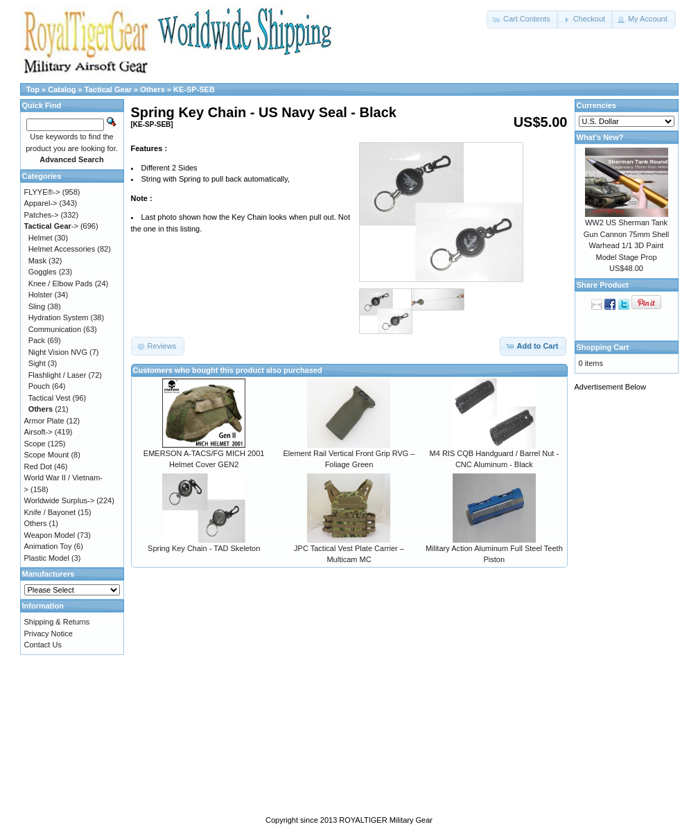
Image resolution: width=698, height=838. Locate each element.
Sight (37, 363)
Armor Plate (44, 421)
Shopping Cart (603, 347)
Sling (36, 306)
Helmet (40, 238)
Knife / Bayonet (50, 512)
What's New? (600, 137)
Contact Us (43, 644)
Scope (35, 443)
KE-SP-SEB (194, 89)
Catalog (62, 89)
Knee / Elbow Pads (60, 283)
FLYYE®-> (42, 192)
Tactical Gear (108, 89)
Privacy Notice (48, 633)
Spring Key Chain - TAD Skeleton (204, 548)
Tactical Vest (49, 398)
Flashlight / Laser (57, 375)
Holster (40, 294)
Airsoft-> (38, 432)
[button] (523, 19)
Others (152, 89)
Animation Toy (48, 546)
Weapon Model (50, 535)
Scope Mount (46, 455)
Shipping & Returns (57, 622)
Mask (37, 260)
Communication (54, 329)
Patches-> (41, 215)
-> (51, 226)
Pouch (39, 386)
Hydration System (58, 317)
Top (33, 89)
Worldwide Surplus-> (59, 500)
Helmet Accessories (62, 249)
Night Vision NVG (57, 352)
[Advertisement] (630, 608)
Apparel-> (41, 203)
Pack (36, 340)
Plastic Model (46, 558)
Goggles (42, 272)
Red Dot (38, 466)
